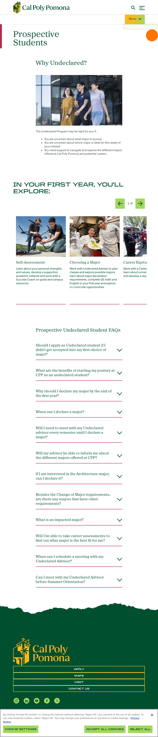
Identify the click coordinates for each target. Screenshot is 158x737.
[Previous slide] (120, 204)
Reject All (140, 729)
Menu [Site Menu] (135, 19)
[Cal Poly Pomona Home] (41, 7)
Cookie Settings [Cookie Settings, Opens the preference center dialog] (20, 729)
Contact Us (79, 688)
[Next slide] (140, 204)
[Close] (152, 715)
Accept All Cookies (105, 729)
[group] (41, 260)
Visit (79, 682)
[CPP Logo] (41, 652)
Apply (79, 669)
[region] (79, 723)
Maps (79, 675)
